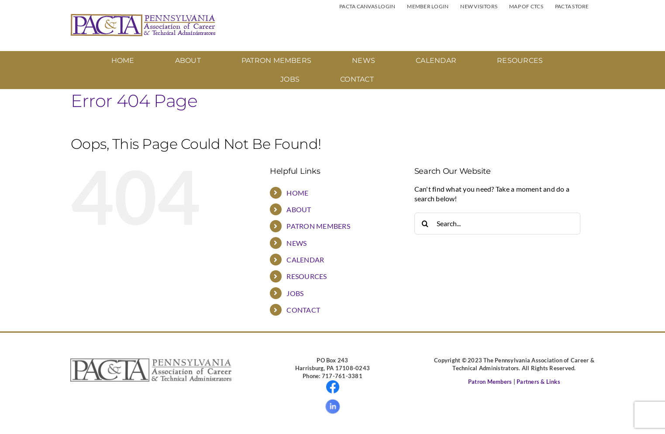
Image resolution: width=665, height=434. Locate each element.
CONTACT (303, 310)
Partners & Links (538, 381)
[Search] (425, 223)
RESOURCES (306, 276)
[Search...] (497, 223)
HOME (297, 193)
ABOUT (298, 209)
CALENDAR (305, 259)
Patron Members (490, 381)
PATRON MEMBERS (318, 226)
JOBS (294, 293)
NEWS (296, 243)
